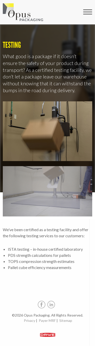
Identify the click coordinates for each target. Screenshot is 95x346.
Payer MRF (47, 320)
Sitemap (65, 320)
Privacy (29, 320)
